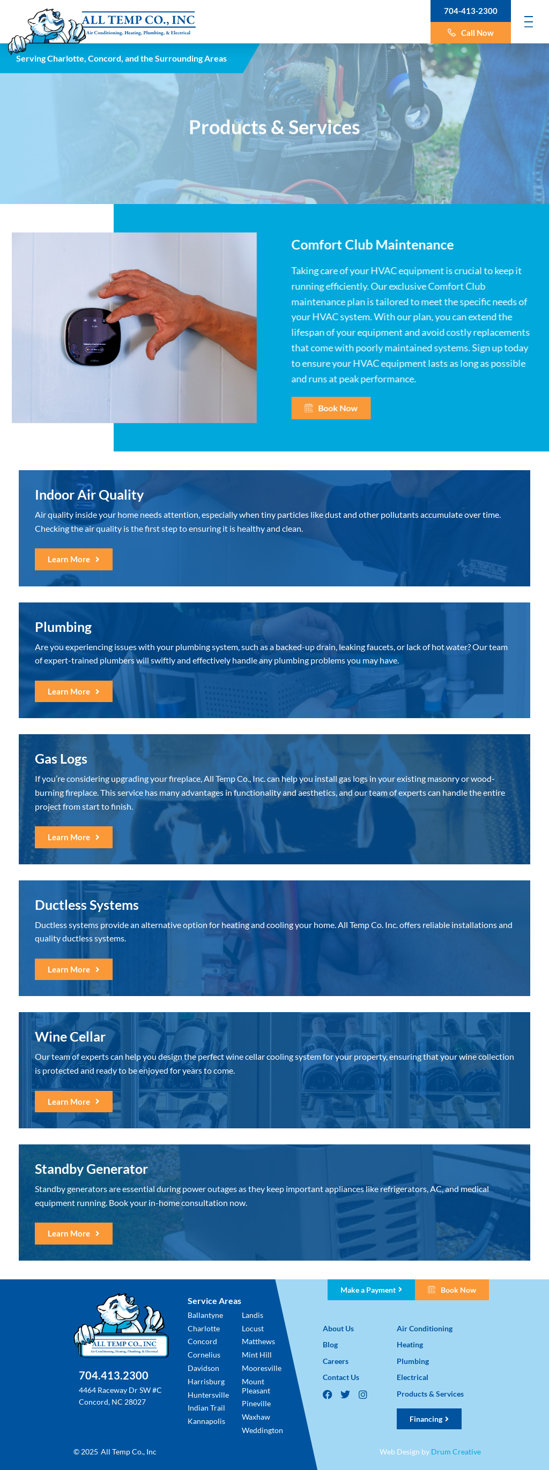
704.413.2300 (114, 1375)
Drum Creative (456, 1451)
